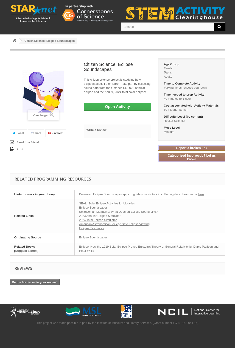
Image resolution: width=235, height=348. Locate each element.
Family (168, 68)
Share (36, 133)
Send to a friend (28, 142)
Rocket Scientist (174, 120)
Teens (168, 72)
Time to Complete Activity (182, 83)
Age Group (172, 64)
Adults (168, 76)
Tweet (18, 133)
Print (20, 149)
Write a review (96, 130)
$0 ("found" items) (175, 109)
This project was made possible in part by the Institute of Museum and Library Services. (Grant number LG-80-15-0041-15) (117, 323)
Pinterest (55, 133)
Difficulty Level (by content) (184, 116)
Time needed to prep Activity (184, 94)
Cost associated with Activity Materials (192, 105)
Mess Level (172, 127)
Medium (169, 131)
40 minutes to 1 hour (177, 98)
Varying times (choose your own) (185, 87)
